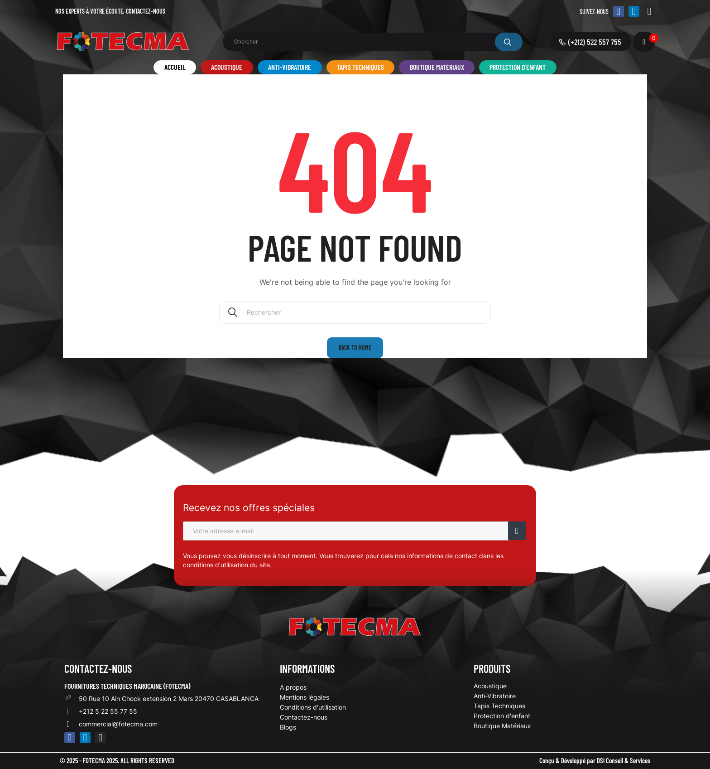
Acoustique (490, 686)
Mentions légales (304, 697)
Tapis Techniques (499, 706)
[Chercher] (355, 312)
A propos (293, 687)
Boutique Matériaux (502, 726)
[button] (590, 41)
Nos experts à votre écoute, (110, 11)
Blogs (288, 727)
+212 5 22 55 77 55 (108, 711)
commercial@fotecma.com (118, 724)
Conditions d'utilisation (313, 707)
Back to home (355, 347)
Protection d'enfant (502, 716)
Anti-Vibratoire (495, 696)
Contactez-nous (303, 717)
